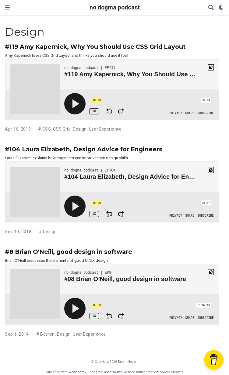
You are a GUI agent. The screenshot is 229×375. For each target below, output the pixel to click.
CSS (46, 129)
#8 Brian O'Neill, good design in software (68, 251)
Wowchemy (77, 372)
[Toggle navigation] (7, 7)
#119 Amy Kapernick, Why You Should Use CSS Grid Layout (95, 46)
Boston (47, 334)
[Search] (211, 7)
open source (113, 372)
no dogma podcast (115, 7)
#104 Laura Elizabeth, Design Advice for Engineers (83, 149)
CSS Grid (62, 129)
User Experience (105, 129)
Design (80, 129)
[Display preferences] (221, 7)
